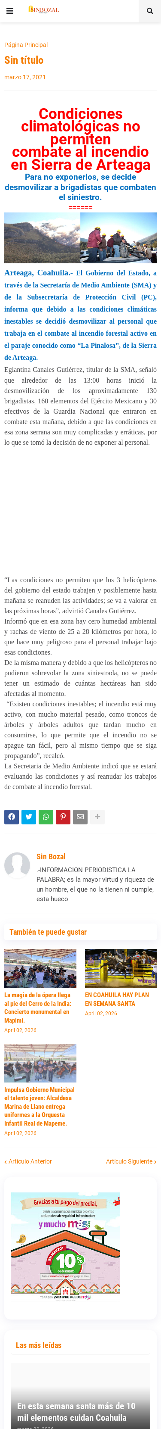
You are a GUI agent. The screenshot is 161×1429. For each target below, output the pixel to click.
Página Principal (26, 45)
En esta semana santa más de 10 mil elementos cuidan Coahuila (76, 1412)
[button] (10, 11)
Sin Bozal (51, 856)
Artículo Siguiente (129, 1161)
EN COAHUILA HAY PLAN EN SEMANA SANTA (117, 999)
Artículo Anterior (30, 1161)
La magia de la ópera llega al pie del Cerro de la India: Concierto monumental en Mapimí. (37, 1007)
